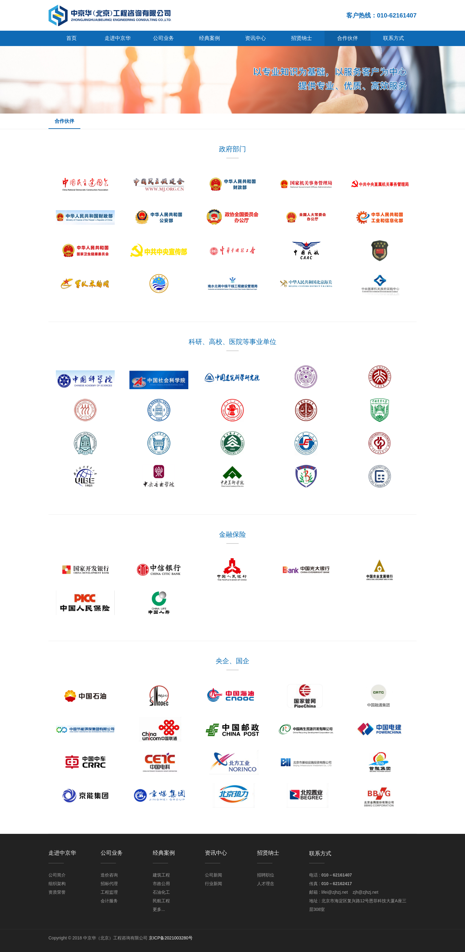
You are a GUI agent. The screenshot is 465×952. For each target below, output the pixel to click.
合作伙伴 (347, 38)
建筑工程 (161, 875)
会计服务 (109, 900)
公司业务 (163, 38)
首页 (71, 38)
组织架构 (57, 883)
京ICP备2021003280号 (171, 937)
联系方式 (393, 38)
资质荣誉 (57, 892)
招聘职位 (265, 875)
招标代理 (109, 883)
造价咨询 (109, 875)
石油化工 (161, 892)
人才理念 (265, 883)
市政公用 (161, 883)
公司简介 (57, 875)
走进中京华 (118, 38)
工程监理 (109, 892)
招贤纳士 (301, 38)
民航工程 (161, 900)
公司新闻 (213, 875)
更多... (159, 909)
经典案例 (209, 38)
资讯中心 (255, 38)
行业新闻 (213, 883)
